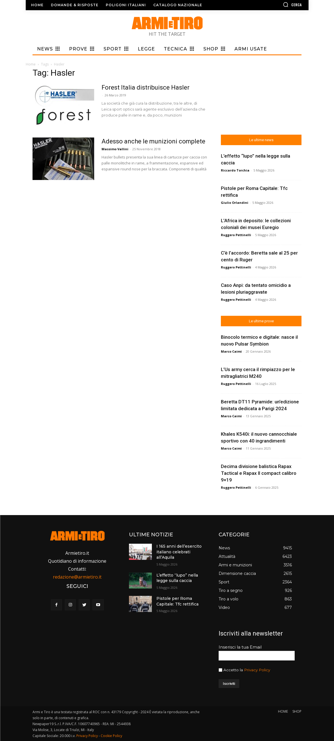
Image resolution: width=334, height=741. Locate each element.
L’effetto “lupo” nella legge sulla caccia (177, 578)
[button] (276, 4)
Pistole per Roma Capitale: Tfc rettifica (177, 601)
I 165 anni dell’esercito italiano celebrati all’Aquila (179, 552)
